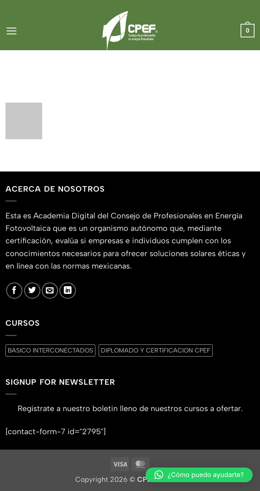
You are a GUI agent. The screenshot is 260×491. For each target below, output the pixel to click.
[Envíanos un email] (50, 291)
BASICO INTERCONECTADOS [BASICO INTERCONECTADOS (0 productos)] (50, 350)
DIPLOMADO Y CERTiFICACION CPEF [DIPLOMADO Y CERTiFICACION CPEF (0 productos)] (155, 350)
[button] (12, 30)
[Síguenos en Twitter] (32, 291)
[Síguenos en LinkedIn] (67, 291)
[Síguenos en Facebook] (14, 291)
